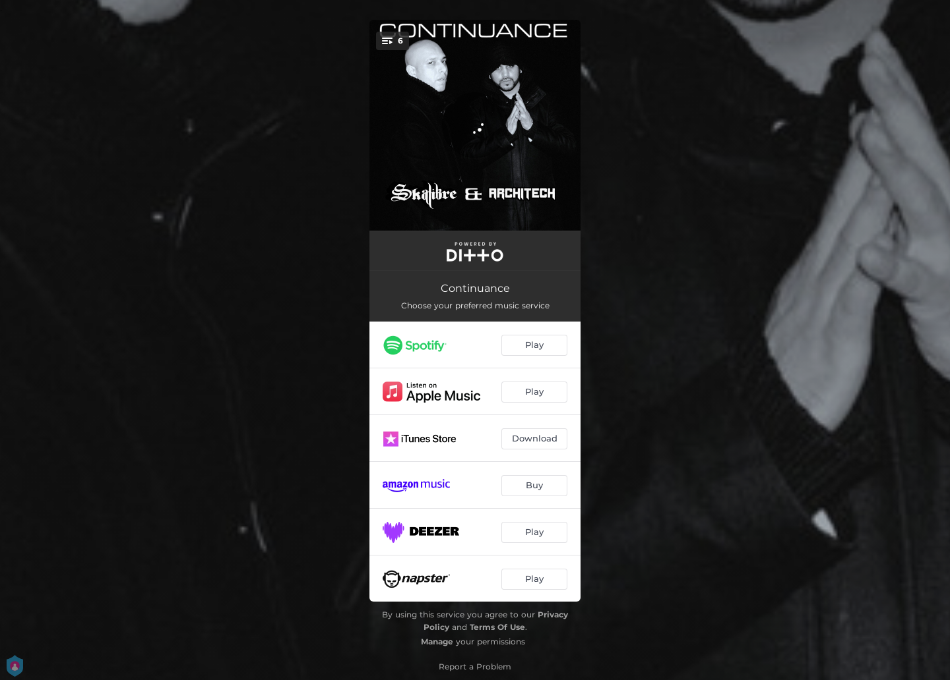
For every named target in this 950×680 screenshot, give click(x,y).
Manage (437, 641)
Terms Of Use (497, 627)
